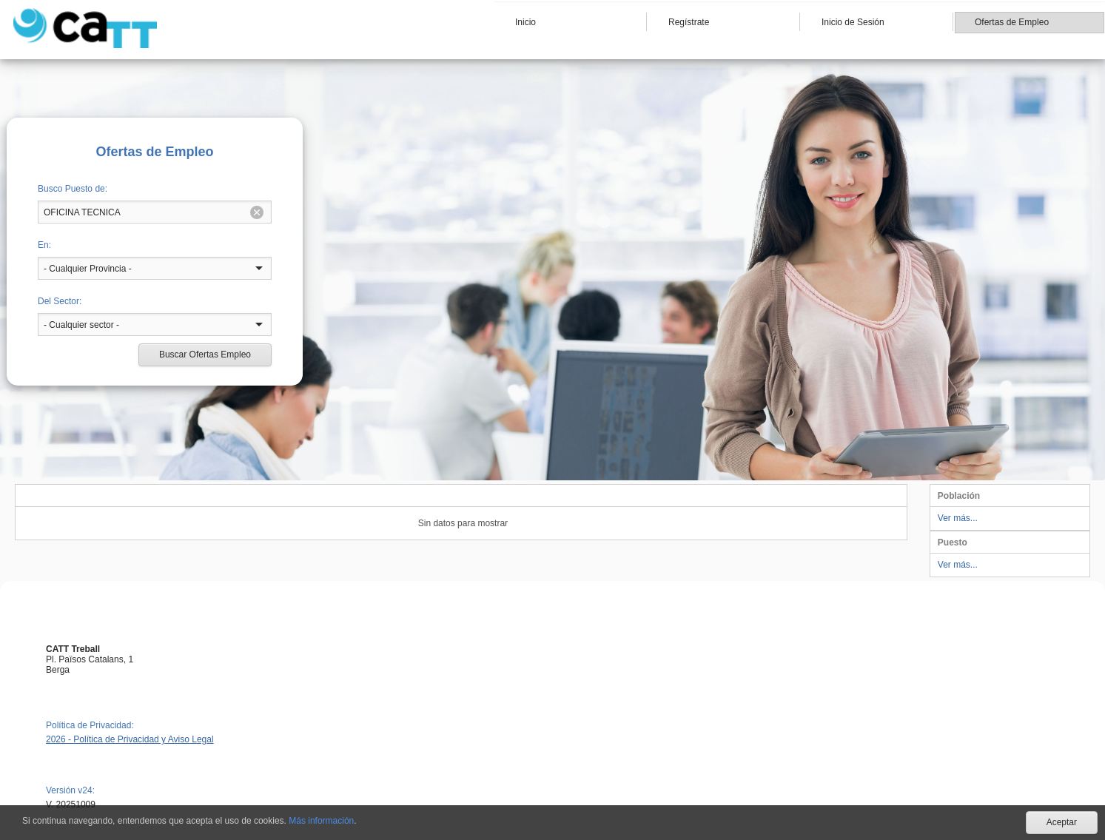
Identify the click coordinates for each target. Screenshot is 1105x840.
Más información (321, 821)
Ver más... (958, 518)
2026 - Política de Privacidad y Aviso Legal (130, 739)
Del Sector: (59, 301)
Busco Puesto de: (72, 189)
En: (44, 245)
